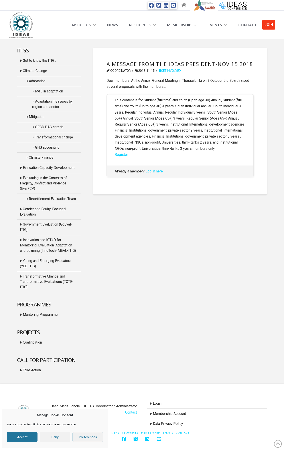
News (115, 433)
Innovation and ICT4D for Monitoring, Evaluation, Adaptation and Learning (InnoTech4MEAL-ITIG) (48, 245)
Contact (131, 412)
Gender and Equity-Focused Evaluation (43, 211)
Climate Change (33, 71)
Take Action (30, 370)
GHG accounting (45, 147)
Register (121, 154)
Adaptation (36, 81)
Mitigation (35, 117)
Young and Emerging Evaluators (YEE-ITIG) (45, 263)
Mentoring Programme (39, 314)
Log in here (154, 171)
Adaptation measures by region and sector (52, 104)
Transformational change (52, 137)
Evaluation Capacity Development (47, 168)
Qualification (31, 342)
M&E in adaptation (47, 91)
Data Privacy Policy (166, 424)
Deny (55, 437)
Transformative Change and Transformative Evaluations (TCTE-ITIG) (46, 281)
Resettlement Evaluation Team (51, 199)
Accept (22, 437)
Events (168, 433)
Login (156, 403)
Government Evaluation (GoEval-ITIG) (46, 227)
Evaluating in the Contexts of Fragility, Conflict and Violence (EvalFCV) (43, 183)
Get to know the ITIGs (38, 60)
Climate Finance (40, 157)
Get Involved (170, 70)
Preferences (88, 437)
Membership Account (168, 414)
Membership (150, 433)
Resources (130, 433)
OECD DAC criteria (47, 127)
